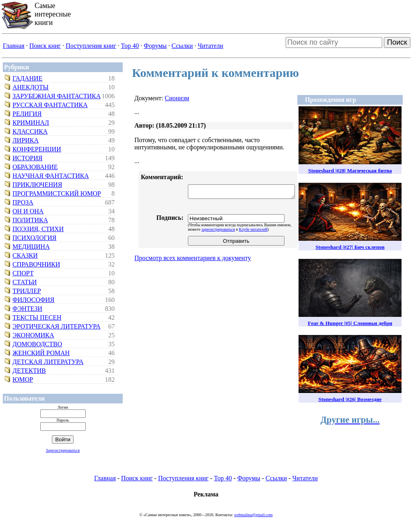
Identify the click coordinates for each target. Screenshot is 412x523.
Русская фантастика (50, 104)
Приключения (37, 184)
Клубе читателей (253, 229)
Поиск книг (45, 45)
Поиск (397, 42)
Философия (33, 299)
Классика (29, 131)
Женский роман (41, 352)
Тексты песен (37, 317)
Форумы (155, 45)
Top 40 (130, 45)
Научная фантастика (50, 175)
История (27, 158)
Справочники (36, 264)
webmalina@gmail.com (253, 515)
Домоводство (37, 344)
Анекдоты (30, 87)
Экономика (33, 335)
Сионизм (177, 98)
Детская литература (48, 361)
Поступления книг (91, 45)
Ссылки (182, 45)
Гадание (27, 78)
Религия (26, 113)
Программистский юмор (56, 193)
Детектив (29, 370)
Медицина (31, 246)
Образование (35, 166)
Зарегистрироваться (63, 450)
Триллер (26, 290)
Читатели (210, 45)
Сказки (25, 255)
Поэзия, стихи (38, 228)
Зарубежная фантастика (56, 96)
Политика (30, 220)
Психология (34, 237)
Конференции (36, 149)
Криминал (30, 122)
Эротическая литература (56, 326)
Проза (22, 202)
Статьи (24, 282)
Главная (14, 45)
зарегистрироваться (218, 229)
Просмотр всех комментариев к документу (192, 257)
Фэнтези (27, 308)
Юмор (22, 379)
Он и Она (27, 211)
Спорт (23, 273)
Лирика (25, 140)
